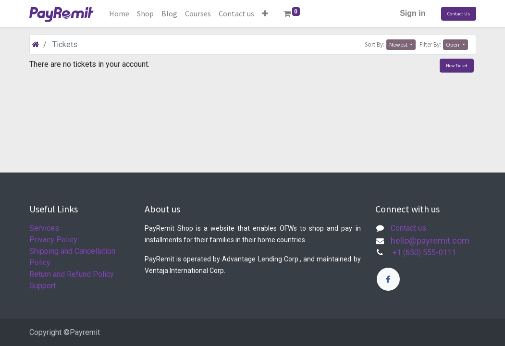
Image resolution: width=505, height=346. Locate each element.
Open (453, 44)
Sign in (412, 13)
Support (42, 285)
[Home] (35, 44)
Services (44, 228)
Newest (398, 44)
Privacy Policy (53, 239)
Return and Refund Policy (71, 274)
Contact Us (458, 14)
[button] (265, 13)
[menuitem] (119, 13)
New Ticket (457, 65)
